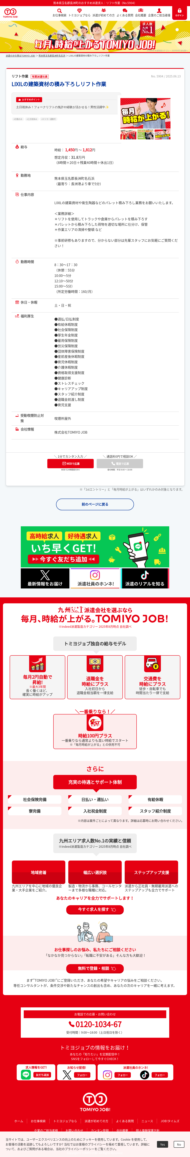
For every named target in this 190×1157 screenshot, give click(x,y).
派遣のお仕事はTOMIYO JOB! (20, 55)
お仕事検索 (59, 15)
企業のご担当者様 (159, 15)
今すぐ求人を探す (93, 909)
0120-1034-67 (95, 1024)
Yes (162, 1144)
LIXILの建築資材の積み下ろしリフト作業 (59, 84)
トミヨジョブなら (79, 15)
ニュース (147, 1121)
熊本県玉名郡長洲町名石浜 (52, 55)
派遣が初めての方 (103, 15)
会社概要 (140, 15)
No (179, 1144)
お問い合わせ (74, 1130)
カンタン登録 (100, 1130)
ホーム (18, 1121)
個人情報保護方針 (148, 1130)
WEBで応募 (71, 463)
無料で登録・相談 (93, 968)
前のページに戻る (95, 504)
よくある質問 (125, 15)
